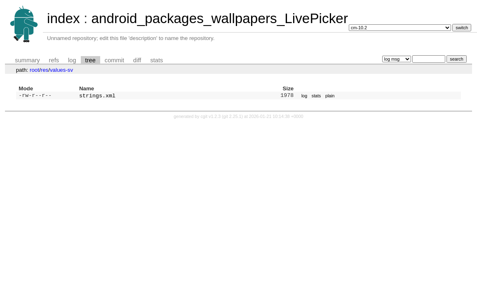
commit (114, 60)
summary (27, 60)
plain (330, 96)
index (63, 18)
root (34, 70)
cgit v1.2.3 (211, 117)
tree (90, 60)
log (72, 60)
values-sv (61, 70)
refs (54, 60)
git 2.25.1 (232, 117)
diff (137, 60)
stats (156, 60)
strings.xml (97, 96)
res (45, 70)
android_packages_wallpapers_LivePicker (219, 18)
